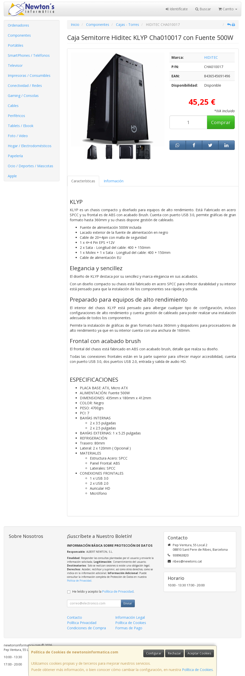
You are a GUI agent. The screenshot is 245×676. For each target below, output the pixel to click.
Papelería (15, 155)
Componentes (19, 35)
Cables (13, 105)
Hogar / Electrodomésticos (29, 145)
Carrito (227, 9)
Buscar (203, 9)
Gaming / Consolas (23, 95)
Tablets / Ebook (20, 125)
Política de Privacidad (79, 580)
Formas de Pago (128, 628)
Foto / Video (18, 135)
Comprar (220, 122)
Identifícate (177, 9)
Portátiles (15, 45)
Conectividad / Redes (25, 85)
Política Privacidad (81, 622)
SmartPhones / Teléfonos (29, 55)
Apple (12, 176)
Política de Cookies (197, 669)
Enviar (128, 603)
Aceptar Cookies (199, 653)
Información (114, 181)
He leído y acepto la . (103, 591)
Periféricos (16, 115)
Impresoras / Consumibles (29, 75)
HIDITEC (211, 57)
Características (83, 181)
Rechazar (174, 653)
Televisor (15, 65)
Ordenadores (18, 25)
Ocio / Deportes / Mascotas (30, 165)
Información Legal (130, 617)
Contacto (74, 617)
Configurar (153, 653)
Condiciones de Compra (86, 628)
